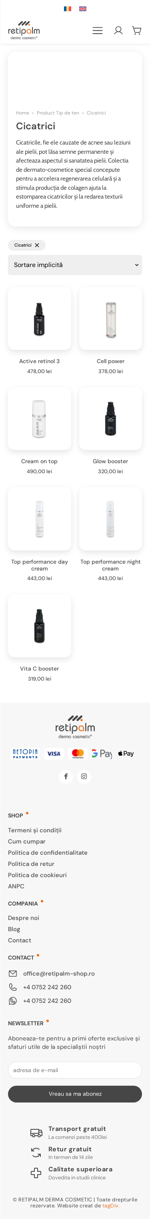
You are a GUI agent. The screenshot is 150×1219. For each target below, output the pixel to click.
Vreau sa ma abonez (75, 1093)
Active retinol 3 (39, 361)
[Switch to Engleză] (82, 9)
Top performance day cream (39, 565)
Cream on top (39, 461)
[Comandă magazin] (75, 265)
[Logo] (68, 1132)
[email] (75, 1070)
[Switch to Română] (67, 9)
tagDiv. (111, 1205)
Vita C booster (39, 668)
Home (22, 113)
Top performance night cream (110, 565)
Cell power (110, 361)
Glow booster (110, 461)
